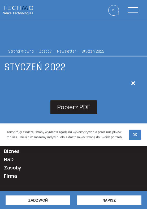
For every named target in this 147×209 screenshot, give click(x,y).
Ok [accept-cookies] (134, 135)
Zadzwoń (38, 200)
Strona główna (21, 51)
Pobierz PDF (73, 107)
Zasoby (45, 51)
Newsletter (66, 51)
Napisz (109, 200)
